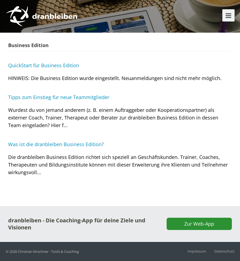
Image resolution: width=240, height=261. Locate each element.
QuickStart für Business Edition (43, 65)
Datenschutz (224, 251)
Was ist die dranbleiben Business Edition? (56, 144)
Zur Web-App (199, 223)
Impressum (197, 251)
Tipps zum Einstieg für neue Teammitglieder (58, 97)
